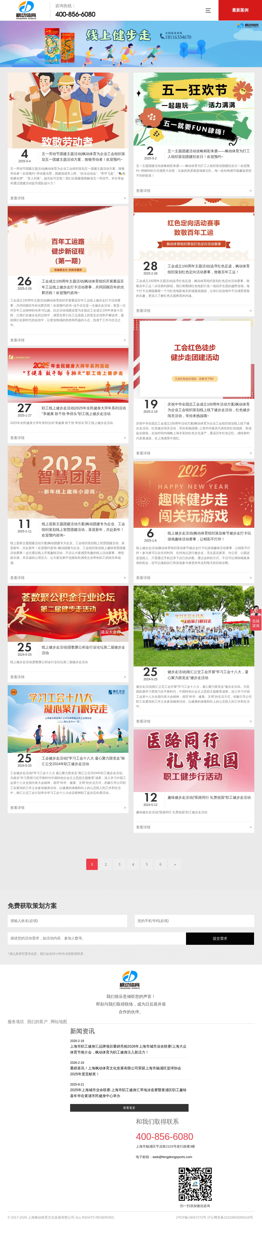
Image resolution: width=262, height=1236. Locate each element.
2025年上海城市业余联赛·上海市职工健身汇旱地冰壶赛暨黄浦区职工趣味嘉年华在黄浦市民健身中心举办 (129, 1090)
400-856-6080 (75, 14)
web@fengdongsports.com (172, 1157)
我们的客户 (37, 1021)
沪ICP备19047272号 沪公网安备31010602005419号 (214, 1217)
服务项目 (16, 1021)
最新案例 (240, 10)
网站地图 (59, 1021)
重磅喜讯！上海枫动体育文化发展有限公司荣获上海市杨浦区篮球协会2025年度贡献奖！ (129, 1068)
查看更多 (129, 1108)
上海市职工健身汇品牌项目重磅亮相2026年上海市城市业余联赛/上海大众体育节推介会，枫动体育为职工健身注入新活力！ (129, 1046)
